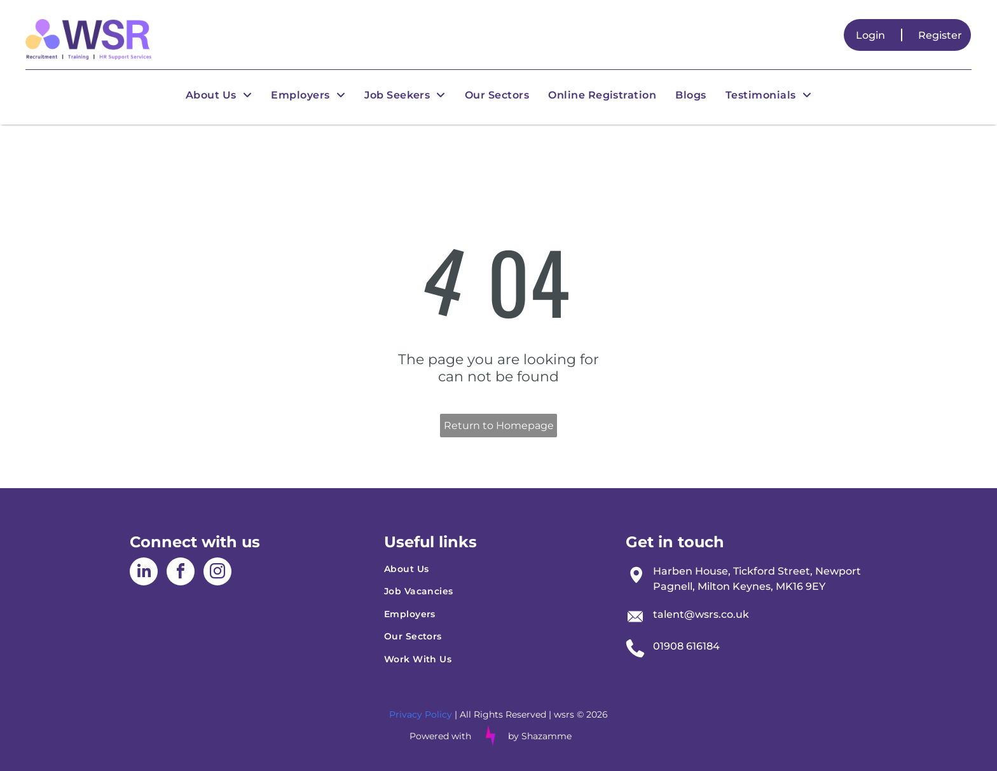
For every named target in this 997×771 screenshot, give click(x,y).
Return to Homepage (499, 426)
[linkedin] (144, 573)
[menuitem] (218, 95)
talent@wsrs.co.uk (701, 614)
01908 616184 (686, 646)
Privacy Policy (420, 714)
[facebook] (181, 573)
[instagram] (217, 573)
